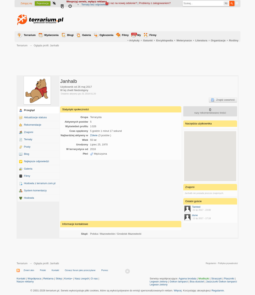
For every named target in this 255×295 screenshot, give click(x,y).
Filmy (125, 35)
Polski (43, 270)
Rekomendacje (32, 124)
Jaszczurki (212, 281)
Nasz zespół (82, 278)
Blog (26, 153)
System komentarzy (35, 190)
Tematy (28, 139)
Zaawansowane (236, 3)
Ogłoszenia (106, 35)
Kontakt (55, 270)
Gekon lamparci (179, 281)
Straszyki (216, 278)
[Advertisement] (165, 19)
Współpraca (34, 278)
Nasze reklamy (25, 281)
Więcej (177, 290)
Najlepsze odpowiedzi (36, 161)
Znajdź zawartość (223, 99)
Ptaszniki (229, 278)
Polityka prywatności (228, 263)
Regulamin (211, 263)
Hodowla (29, 197)
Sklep (59, 278)
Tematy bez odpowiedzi (94, 4)
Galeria (86, 35)
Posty (27, 146)
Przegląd (29, 110)
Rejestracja (43, 3)
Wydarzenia (51, 35)
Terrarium (30, 35)
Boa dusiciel (197, 281)
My (136, 35)
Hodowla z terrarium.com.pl (39, 183)
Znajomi (28, 132)
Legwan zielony (159, 281)
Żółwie (94, 135)
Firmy (152, 35)
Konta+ (68, 278)
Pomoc (104, 270)
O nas (94, 278)
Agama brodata (187, 278)
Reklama (48, 278)
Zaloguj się (26, 3)
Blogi (70, 35)
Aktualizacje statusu (35, 117)
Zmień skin (29, 270)
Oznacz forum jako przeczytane (80, 270)
